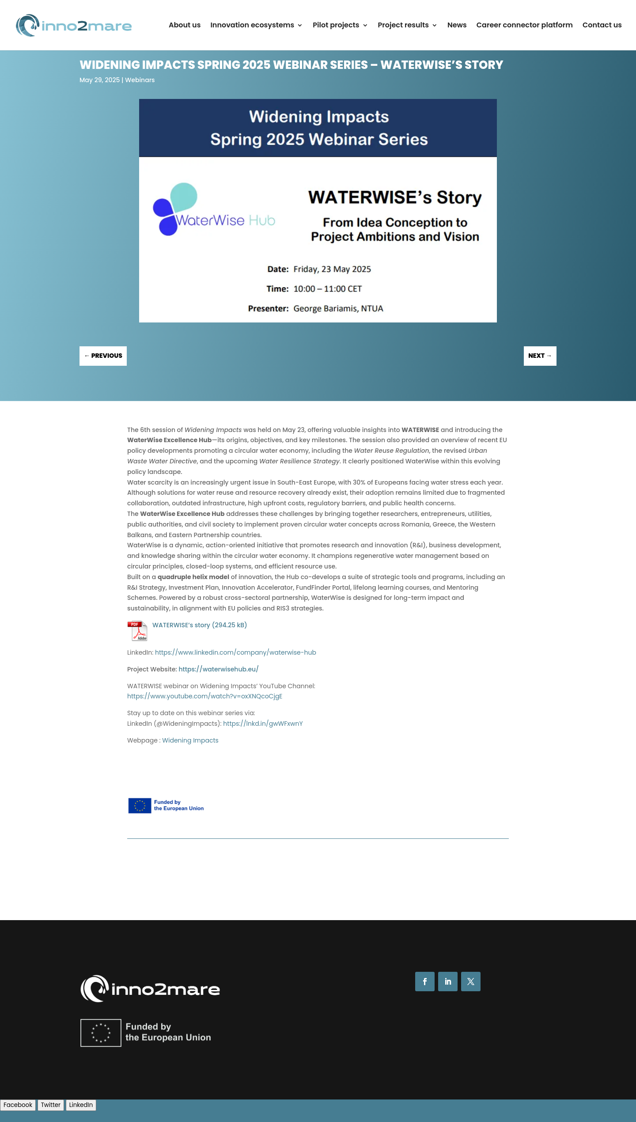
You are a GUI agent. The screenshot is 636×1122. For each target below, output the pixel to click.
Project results (403, 26)
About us (185, 26)
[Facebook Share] (18, 1105)
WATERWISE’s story (181, 625)
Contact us (602, 26)
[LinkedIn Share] (81, 1105)
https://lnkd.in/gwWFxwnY (263, 723)
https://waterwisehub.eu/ (218, 669)
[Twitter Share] (51, 1105)
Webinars (140, 80)
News (457, 26)
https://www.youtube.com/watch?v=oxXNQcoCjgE (205, 696)
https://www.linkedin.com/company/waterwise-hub (235, 652)
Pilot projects (336, 26)
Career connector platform (525, 26)
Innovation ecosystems (252, 26)
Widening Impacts (190, 740)
